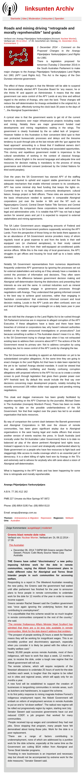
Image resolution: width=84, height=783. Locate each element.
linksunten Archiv (49, 8)
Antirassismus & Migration (26, 518)
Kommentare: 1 (11, 43)
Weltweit (69, 518)
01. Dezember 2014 (68, 41)
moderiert (47, 528)
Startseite (15, 18)
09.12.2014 (21, 41)
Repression (46, 518)
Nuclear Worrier (68, 38)
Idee (24, 18)
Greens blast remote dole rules (26, 534)
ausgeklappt (33, 528)
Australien (15, 520)
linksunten (47, 18)
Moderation (34, 18)
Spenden (59, 18)
